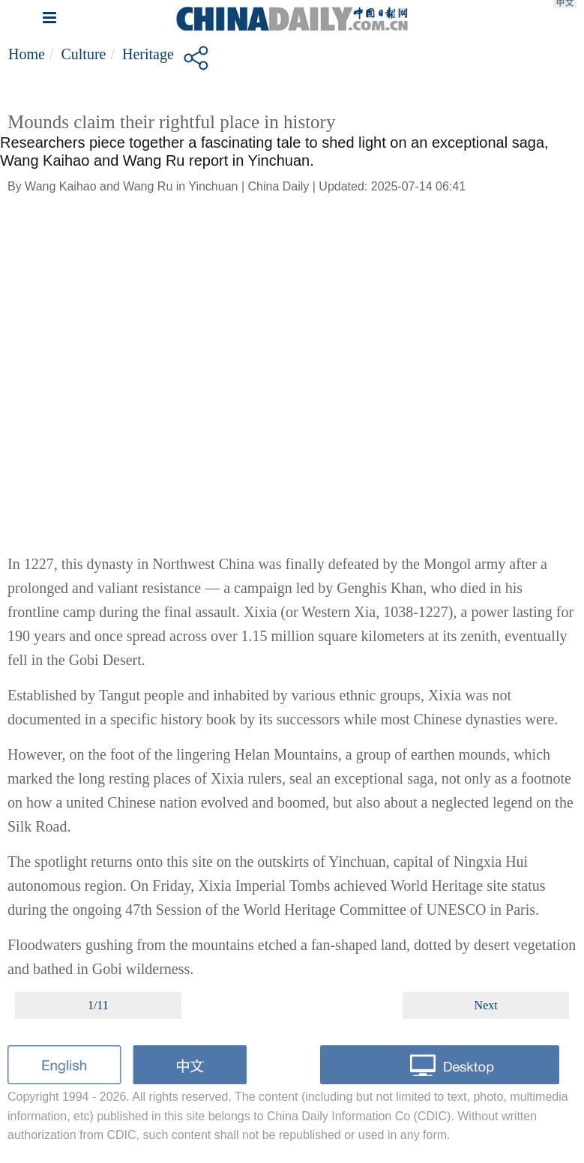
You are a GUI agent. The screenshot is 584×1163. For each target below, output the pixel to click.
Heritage (148, 54)
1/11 (98, 1005)
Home (26, 54)
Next (486, 1005)
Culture (83, 54)
